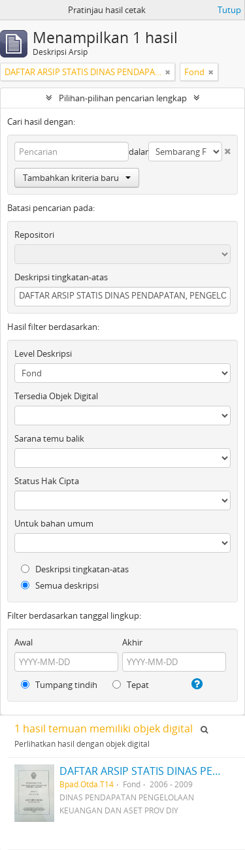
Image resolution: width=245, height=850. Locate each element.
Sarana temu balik (49, 438)
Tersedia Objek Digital (56, 396)
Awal (23, 642)
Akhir (132, 642)
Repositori (34, 234)
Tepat (130, 685)
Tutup (229, 10)
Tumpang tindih (59, 685)
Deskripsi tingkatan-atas (61, 277)
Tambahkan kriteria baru (77, 178)
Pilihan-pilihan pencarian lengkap (123, 98)
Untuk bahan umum (53, 523)
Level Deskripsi (43, 353)
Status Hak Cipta (46, 481)
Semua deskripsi (60, 585)
